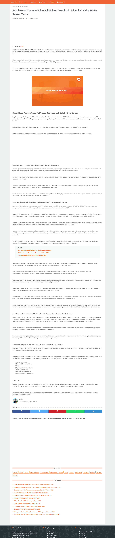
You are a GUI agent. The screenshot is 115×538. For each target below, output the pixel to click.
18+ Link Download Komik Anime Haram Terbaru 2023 (32, 284)
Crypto (92, 11)
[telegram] (67, 463)
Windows (81, 23)
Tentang (51, 525)
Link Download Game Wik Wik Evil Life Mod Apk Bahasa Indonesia (34, 279)
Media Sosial (88, 20)
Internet (81, 20)
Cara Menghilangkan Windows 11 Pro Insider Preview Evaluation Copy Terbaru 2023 (90, 39)
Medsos (43, 2)
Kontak (51, 527)
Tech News (23, 2)
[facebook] (18, 463)
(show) (22, 47)
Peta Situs (83, 529)
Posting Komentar (33, 19)
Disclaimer (52, 531)
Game (95, 17)
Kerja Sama (84, 531)
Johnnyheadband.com (107, 536)
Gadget (90, 17)
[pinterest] (43, 463)
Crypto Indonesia (83, 14)
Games (52, 2)
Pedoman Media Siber (87, 525)
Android (81, 11)
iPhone (94, 23)
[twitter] (31, 463)
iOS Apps (88, 23)
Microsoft (95, 20)
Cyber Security (82, 17)
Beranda (14, 2)
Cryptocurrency (93, 14)
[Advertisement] (42, 33)
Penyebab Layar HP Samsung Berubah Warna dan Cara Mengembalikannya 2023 (91, 88)
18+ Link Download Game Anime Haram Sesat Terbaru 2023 (33, 282)
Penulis (83, 527)
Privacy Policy (53, 529)
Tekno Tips (62, 2)
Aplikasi (34, 2)
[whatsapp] (55, 463)
